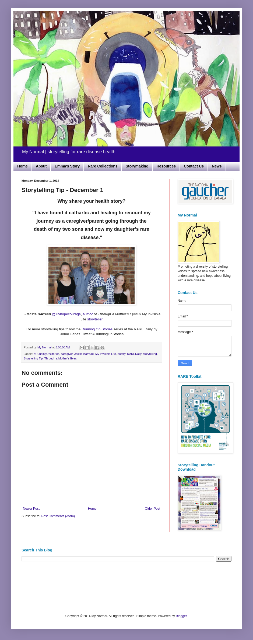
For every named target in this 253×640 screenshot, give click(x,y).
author (88, 314)
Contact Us (194, 166)
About (41, 166)
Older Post (152, 508)
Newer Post (31, 508)
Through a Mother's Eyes (60, 358)
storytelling (150, 353)
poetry (121, 353)
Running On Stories (97, 329)
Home (22, 166)
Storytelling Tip (33, 358)
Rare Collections (102, 166)
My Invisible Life (105, 353)
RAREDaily (134, 353)
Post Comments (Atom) (58, 516)
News (217, 166)
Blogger (181, 616)
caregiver (67, 353)
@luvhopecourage (66, 314)
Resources (166, 166)
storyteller (95, 319)
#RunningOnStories (46, 353)
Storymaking (137, 166)
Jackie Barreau (84, 353)
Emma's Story (67, 166)
